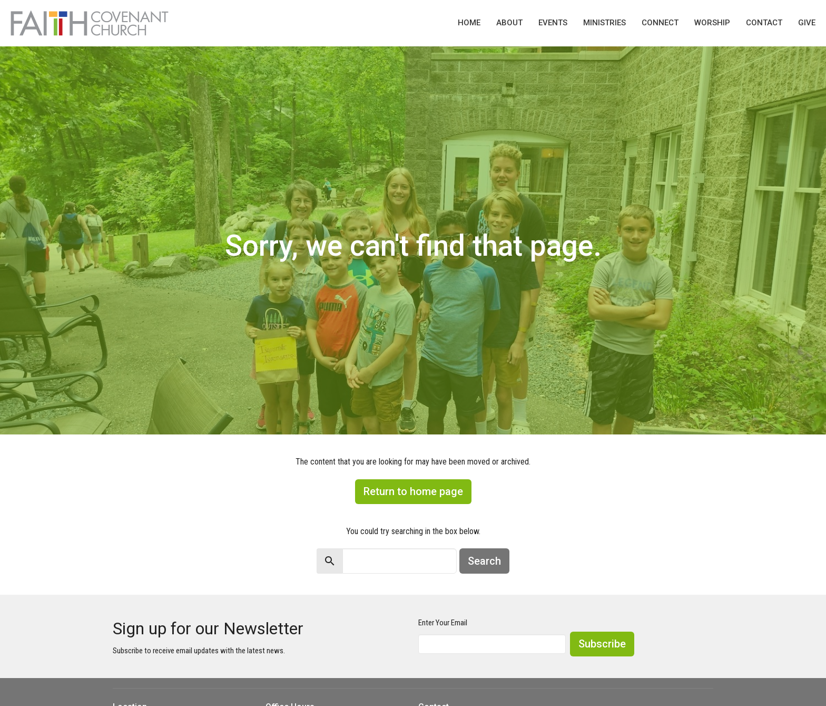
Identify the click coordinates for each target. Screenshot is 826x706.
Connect (660, 22)
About (509, 22)
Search (484, 561)
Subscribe (602, 643)
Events (552, 22)
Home (469, 22)
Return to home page (413, 491)
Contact (764, 22)
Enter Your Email (442, 622)
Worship (712, 22)
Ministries (604, 22)
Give (806, 22)
